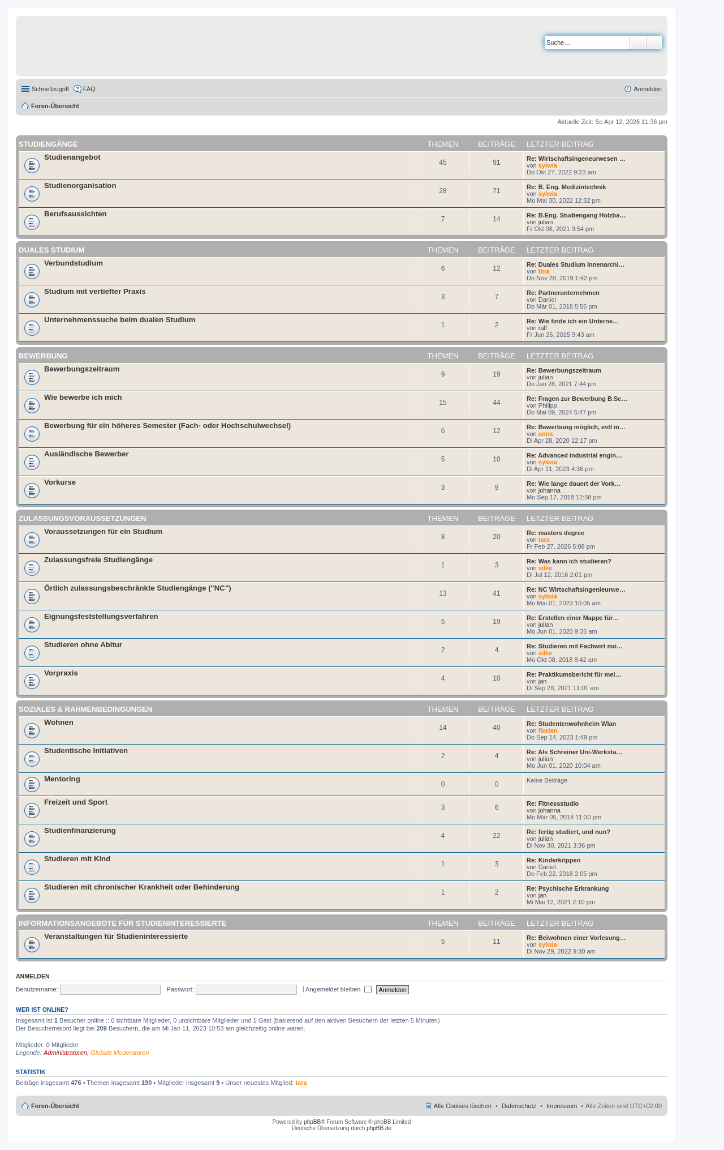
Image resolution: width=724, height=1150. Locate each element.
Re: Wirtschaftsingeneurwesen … (576, 158)
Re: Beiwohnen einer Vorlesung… (576, 937)
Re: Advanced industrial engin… (574, 455)
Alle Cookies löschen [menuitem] (463, 1105)
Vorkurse (60, 482)
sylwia (547, 165)
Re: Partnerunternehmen (563, 292)
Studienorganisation (80, 185)
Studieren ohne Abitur (83, 644)
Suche (638, 42)
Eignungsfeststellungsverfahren (101, 616)
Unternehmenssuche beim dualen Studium (119, 319)
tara (544, 539)
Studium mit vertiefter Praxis (95, 291)
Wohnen (59, 722)
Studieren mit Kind (77, 858)
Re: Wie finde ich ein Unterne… (573, 321)
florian (548, 730)
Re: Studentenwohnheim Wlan (571, 723)
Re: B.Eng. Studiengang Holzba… (576, 215)
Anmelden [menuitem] (648, 88)
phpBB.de (379, 1128)
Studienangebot (72, 157)
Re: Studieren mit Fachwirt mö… (575, 646)
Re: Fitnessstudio (553, 803)
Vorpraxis (61, 673)
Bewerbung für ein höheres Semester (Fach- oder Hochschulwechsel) (167, 425)
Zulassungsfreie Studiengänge (98, 559)
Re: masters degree (555, 532)
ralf (542, 327)
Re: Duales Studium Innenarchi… (576, 264)
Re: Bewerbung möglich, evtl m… (576, 427)
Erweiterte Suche (654, 42)
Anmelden (33, 976)
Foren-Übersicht (55, 105)
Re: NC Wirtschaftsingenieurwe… (576, 589)
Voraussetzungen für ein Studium (103, 531)
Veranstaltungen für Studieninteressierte (116, 936)
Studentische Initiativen (86, 750)
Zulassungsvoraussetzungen (82, 518)
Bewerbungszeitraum (81, 369)
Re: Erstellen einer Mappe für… (573, 617)
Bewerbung (43, 356)
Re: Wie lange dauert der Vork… (574, 483)
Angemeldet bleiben (338, 989)
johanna (549, 490)
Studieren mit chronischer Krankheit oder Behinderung (141, 887)
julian (545, 222)
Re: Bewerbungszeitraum (564, 370)
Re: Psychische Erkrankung (568, 888)
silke (545, 568)
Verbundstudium (73, 263)
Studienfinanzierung (80, 830)
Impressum (561, 1105)
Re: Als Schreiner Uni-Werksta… (574, 752)
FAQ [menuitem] (89, 88)
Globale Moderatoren (119, 1052)
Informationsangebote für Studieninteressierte (122, 923)
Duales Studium (51, 250)
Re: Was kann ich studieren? (569, 561)
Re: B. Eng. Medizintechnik (566, 186)
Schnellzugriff (50, 88)
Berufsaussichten (75, 214)
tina (544, 271)
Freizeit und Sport (75, 802)
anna (545, 433)
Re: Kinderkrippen (553, 860)
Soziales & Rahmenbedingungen (85, 709)
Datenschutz (519, 1105)
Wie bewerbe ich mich (83, 397)
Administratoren (65, 1052)
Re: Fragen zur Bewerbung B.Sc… (577, 398)
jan (542, 681)
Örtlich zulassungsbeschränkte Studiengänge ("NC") (137, 588)
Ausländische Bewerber (86, 454)
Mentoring (62, 779)
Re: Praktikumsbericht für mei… (574, 674)
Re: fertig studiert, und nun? (568, 831)
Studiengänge (48, 144)
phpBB (312, 1122)
